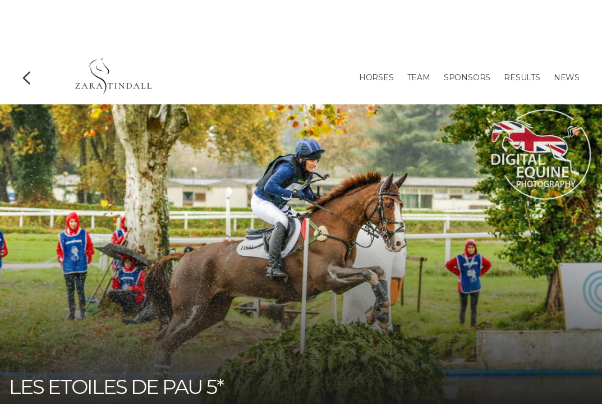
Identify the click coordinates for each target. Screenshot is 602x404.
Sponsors (467, 77)
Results (522, 77)
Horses (376, 77)
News (567, 77)
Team (418, 77)
